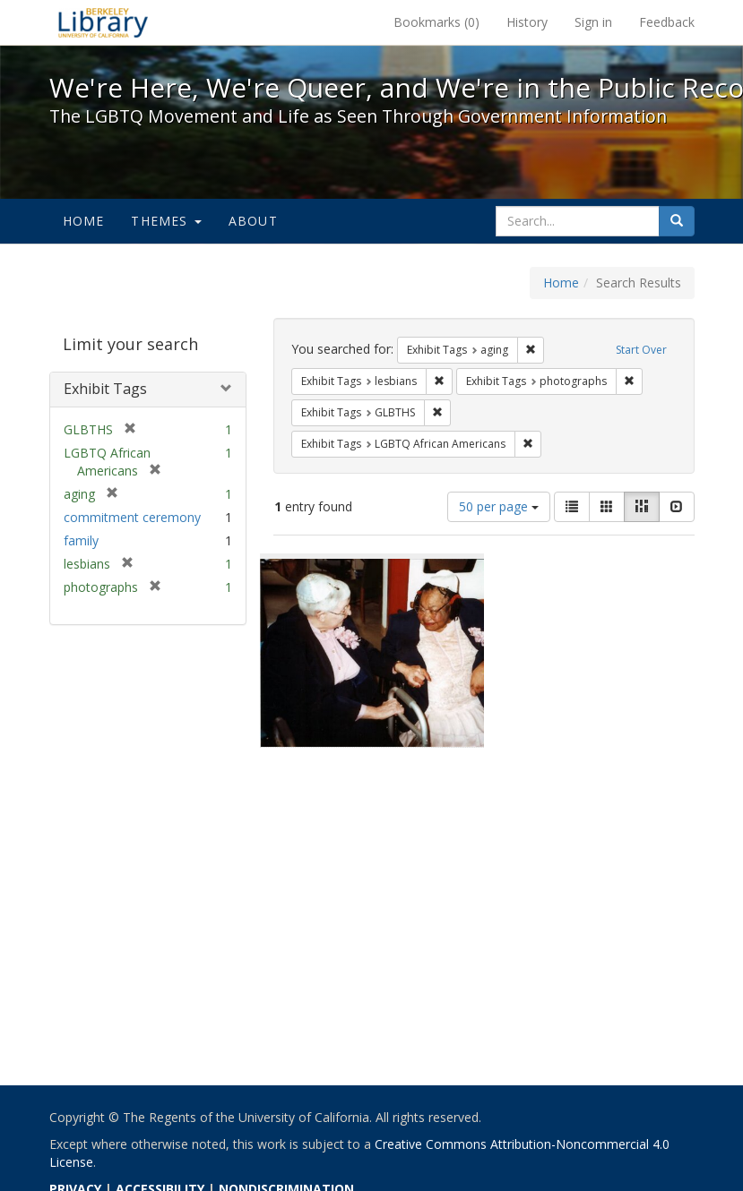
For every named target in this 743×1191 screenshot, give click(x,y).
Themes (166, 220)
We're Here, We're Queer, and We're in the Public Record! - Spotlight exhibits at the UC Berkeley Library (103, 22)
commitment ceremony (132, 517)
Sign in (593, 21)
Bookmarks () (436, 21)
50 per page (499, 506)
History (527, 21)
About (253, 220)
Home (84, 220)
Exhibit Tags (105, 388)
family (81, 540)
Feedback (667, 21)
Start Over (641, 349)
